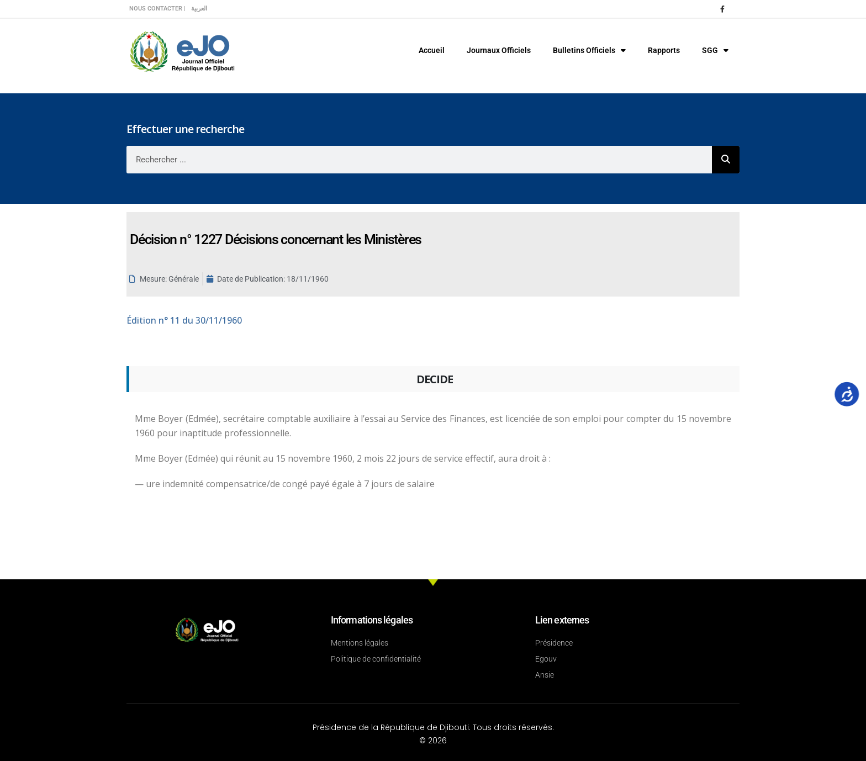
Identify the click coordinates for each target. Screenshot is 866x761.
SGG (715, 50)
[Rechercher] (726, 159)
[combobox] (419, 159)
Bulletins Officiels (589, 50)
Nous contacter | (157, 8)
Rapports (664, 50)
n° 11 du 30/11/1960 (184, 320)
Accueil (432, 50)
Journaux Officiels (499, 50)
